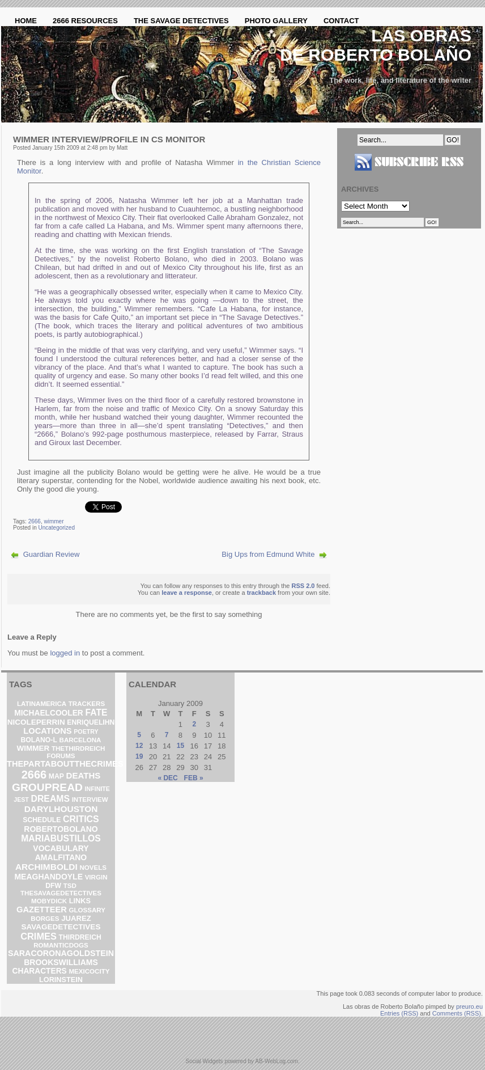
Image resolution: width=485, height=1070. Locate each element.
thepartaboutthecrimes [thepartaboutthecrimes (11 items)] (65, 763)
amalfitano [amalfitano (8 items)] (61, 857)
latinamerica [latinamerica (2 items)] (41, 703)
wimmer (54, 521)
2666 (34, 521)
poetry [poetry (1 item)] (86, 731)
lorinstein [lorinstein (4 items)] (61, 979)
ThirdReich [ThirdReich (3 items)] (80, 937)
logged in (65, 653)
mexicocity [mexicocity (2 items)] (89, 971)
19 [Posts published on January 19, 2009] (139, 756)
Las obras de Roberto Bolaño (375, 45)
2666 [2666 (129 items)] (34, 774)
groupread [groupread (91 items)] (47, 787)
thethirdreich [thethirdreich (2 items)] (78, 748)
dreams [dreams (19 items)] (50, 798)
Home (26, 20)
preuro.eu (469, 1006)
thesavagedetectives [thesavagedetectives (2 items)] (60, 893)
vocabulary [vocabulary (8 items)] (60, 848)
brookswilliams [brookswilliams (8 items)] (61, 962)
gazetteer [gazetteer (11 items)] (41, 909)
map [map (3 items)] (56, 776)
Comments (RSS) (456, 1013)
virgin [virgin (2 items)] (96, 877)
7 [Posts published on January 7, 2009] (167, 735)
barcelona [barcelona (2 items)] (80, 740)
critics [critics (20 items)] (81, 819)
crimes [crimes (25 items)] (38, 936)
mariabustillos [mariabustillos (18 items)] (61, 838)
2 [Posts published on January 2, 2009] (194, 724)
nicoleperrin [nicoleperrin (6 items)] (36, 722)
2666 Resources (85, 20)
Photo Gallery (276, 20)
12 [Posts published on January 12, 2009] (139, 746)
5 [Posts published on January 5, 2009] (139, 735)
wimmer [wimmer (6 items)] (33, 748)
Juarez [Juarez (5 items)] (76, 918)
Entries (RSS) (399, 1013)
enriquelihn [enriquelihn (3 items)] (90, 722)
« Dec (167, 778)
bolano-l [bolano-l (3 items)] (38, 740)
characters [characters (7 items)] (39, 971)
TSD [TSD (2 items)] (69, 885)
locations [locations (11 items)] (47, 730)
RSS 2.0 (303, 585)
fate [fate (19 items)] (96, 712)
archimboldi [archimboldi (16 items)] (46, 867)
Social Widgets (204, 1061)
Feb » (193, 778)
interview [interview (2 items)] (90, 799)
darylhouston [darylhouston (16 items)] (61, 809)
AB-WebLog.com (276, 1061)
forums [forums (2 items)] (60, 755)
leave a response (186, 592)
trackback (261, 592)
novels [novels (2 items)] (93, 867)
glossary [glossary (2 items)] (87, 910)
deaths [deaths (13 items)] (83, 775)
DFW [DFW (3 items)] (53, 886)
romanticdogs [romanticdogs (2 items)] (60, 945)
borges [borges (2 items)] (45, 918)
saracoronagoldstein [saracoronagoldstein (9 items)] (61, 953)
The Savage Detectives (181, 20)
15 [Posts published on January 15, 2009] (180, 746)
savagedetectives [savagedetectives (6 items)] (61, 927)
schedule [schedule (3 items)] (42, 820)
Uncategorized (56, 528)
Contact (341, 20)
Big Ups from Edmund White (268, 554)
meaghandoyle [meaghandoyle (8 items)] (48, 876)
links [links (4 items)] (80, 900)
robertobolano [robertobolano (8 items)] (60, 829)
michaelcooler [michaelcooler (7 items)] (48, 713)
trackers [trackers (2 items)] (87, 703)
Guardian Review (51, 554)
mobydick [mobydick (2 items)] (49, 901)
